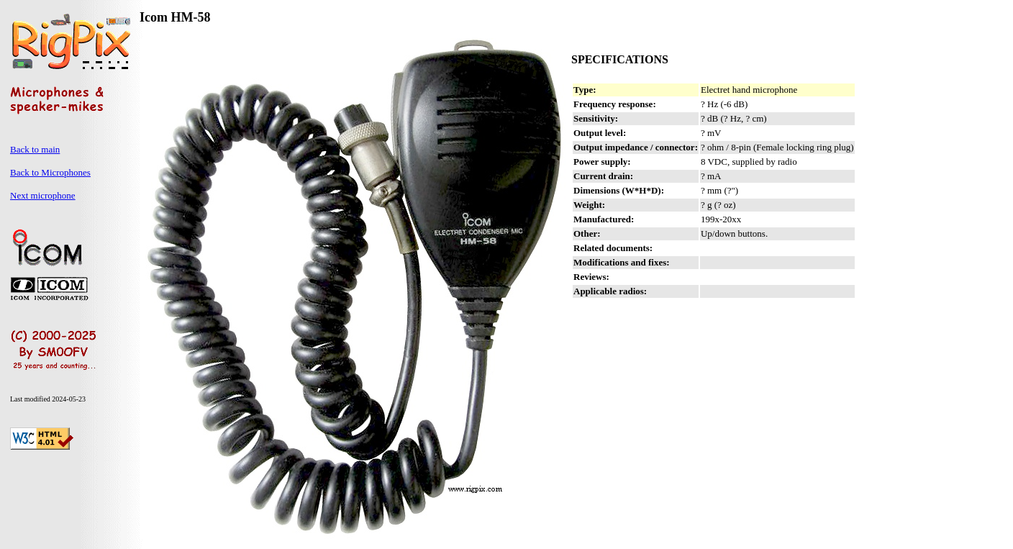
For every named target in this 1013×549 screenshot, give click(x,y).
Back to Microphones (50, 172)
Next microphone (43, 195)
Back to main (35, 149)
